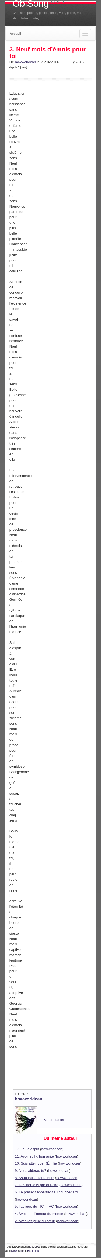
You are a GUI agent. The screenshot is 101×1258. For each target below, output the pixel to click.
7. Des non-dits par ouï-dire (36, 1185)
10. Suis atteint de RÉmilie (36, 1163)
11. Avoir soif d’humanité (34, 1156)
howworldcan (25, 62)
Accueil (15, 34)
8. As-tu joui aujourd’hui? (34, 1178)
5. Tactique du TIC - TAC (34, 1206)
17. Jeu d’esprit (27, 1149)
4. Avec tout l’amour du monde (39, 1214)
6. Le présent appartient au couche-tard (46, 1192)
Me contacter (54, 1120)
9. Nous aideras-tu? (30, 1171)
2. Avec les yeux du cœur (35, 1221)
